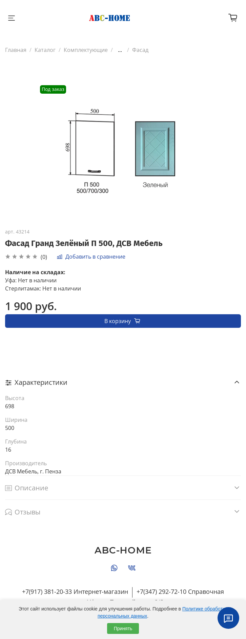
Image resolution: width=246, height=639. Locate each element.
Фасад (140, 50)
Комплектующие (86, 50)
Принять (123, 628)
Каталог (45, 50)
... (120, 50)
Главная (15, 50)
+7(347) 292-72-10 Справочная (180, 591)
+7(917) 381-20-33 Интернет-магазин (75, 591)
